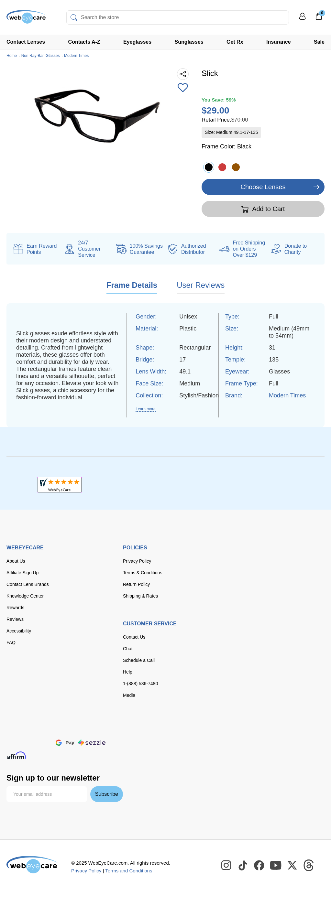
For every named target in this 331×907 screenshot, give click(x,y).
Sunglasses (189, 42)
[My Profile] (302, 19)
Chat (128, 648)
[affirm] (16, 755)
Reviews (15, 619)
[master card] (57, 729)
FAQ (11, 642)
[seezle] (91, 743)
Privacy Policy (137, 561)
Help (127, 672)
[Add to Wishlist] (183, 88)
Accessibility (18, 630)
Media (129, 695)
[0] (319, 18)
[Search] (73, 17)
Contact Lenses (25, 42)
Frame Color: (226, 146)
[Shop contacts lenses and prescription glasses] (26, 19)
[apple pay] (44, 743)
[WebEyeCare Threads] (309, 865)
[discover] (77, 729)
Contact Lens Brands (27, 584)
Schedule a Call (139, 660)
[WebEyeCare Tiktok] (243, 865)
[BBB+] (165, 485)
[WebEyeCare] (32, 864)
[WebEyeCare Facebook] (259, 865)
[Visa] (38, 729)
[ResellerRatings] (271, 484)
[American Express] (97, 729)
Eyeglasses (137, 42)
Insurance (278, 42)
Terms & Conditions (142, 572)
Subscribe (106, 794)
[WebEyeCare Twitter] (292, 865)
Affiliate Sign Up (22, 572)
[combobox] (177, 17)
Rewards (15, 607)
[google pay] (65, 743)
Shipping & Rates (140, 596)
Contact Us (134, 637)
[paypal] (19, 743)
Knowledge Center (25, 596)
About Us (15, 561)
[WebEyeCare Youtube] (276, 865)
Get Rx (234, 42)
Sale (319, 42)
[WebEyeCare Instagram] (226, 865)
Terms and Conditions (128, 870)
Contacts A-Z (84, 42)
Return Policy (136, 584)
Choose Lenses (263, 186)
